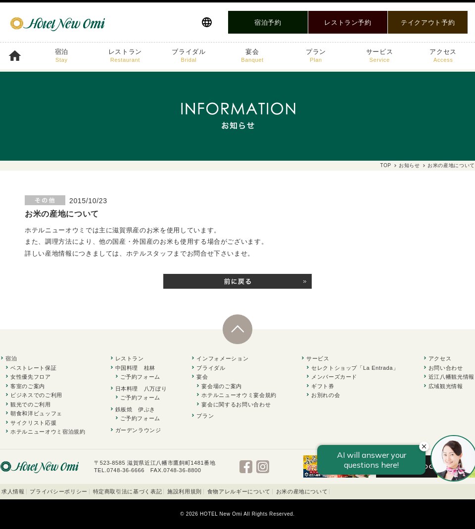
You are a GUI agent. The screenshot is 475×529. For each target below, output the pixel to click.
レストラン (125, 56)
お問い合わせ (445, 368)
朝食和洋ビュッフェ (36, 413)
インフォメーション (222, 358)
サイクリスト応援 (33, 423)
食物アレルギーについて (239, 491)
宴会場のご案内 (221, 386)
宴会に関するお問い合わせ (236, 404)
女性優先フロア (30, 377)
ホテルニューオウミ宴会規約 (238, 395)
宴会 (252, 56)
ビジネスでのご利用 (36, 395)
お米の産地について (302, 491)
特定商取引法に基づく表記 (127, 491)
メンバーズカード (334, 377)
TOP (385, 165)
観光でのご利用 (30, 404)
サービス (379, 56)
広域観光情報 (445, 386)
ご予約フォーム (140, 377)
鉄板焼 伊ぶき (135, 409)
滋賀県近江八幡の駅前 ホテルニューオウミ (57, 22)
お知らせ (409, 165)
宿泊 (61, 56)
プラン (316, 56)
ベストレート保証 (33, 368)
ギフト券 (322, 386)
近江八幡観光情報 (451, 377)
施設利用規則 (184, 491)
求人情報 (13, 491)
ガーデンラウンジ (138, 430)
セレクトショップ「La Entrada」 (355, 368)
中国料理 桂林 (135, 368)
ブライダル (188, 56)
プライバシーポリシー (59, 491)
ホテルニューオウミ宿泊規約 (47, 432)
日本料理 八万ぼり (141, 389)
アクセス (443, 56)
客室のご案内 (27, 386)
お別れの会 (325, 395)
